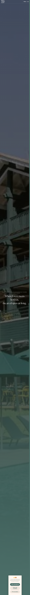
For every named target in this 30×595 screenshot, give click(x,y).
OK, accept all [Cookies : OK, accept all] (15, 584)
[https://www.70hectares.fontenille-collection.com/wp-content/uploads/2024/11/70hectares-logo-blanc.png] (3, 1)
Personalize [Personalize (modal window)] (15, 591)
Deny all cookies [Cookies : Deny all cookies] (15, 588)
